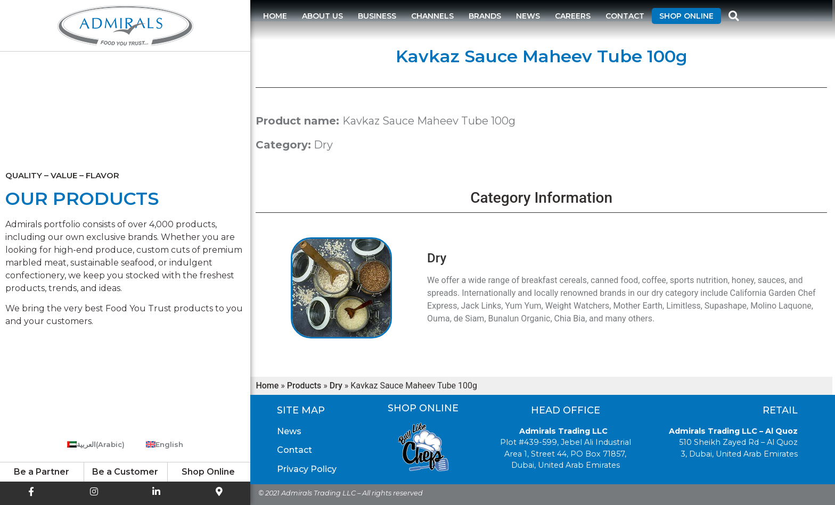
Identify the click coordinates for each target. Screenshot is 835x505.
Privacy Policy (307, 469)
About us (322, 16)
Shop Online (686, 16)
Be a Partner (41, 472)
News (528, 16)
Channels (432, 16)
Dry (323, 144)
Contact (624, 16)
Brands (485, 16)
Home (275, 16)
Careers (573, 16)
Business (377, 16)
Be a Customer (125, 472)
